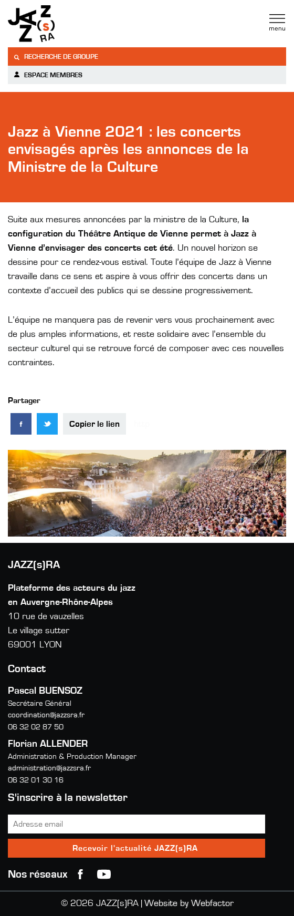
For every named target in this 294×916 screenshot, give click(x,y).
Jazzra (73, 23)
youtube (103, 874)
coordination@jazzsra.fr (46, 715)
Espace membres (47, 75)
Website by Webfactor (189, 903)
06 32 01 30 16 (36, 780)
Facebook (80, 874)
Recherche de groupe (55, 57)
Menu (277, 23)
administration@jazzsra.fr (49, 768)
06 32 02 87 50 (36, 727)
